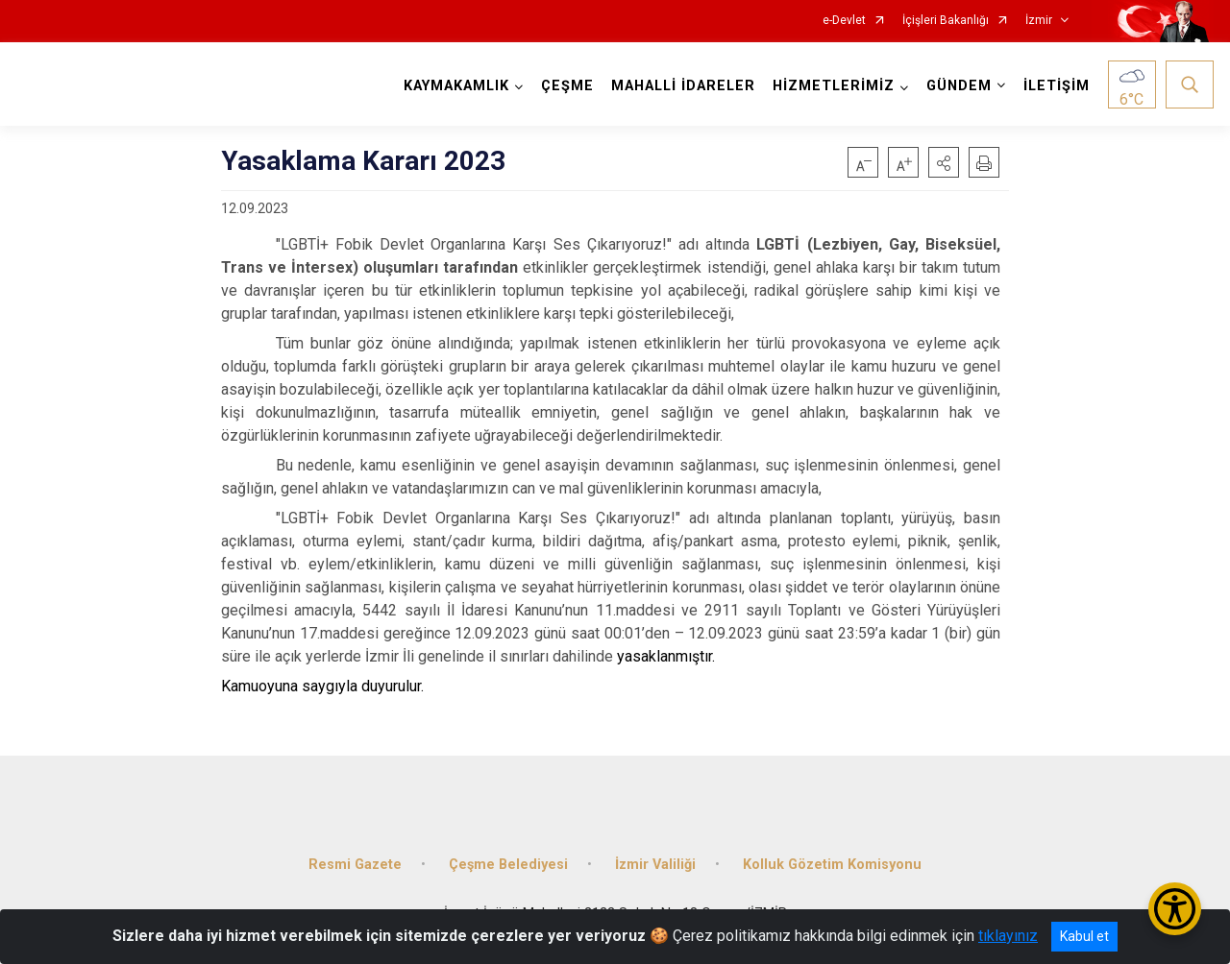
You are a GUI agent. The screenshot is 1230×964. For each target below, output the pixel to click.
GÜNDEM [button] (959, 86)
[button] (943, 162)
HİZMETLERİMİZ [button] (834, 86)
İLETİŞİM (1056, 86)
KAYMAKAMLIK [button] (456, 86)
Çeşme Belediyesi (508, 864)
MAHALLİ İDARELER (683, 86)
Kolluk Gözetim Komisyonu (832, 864)
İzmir (1038, 20)
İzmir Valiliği (655, 864)
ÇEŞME (567, 86)
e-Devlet (844, 20)
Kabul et (1084, 936)
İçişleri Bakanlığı (945, 20)
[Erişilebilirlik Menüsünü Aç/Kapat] (1174, 908)
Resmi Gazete (355, 864)
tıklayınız (1008, 936)
